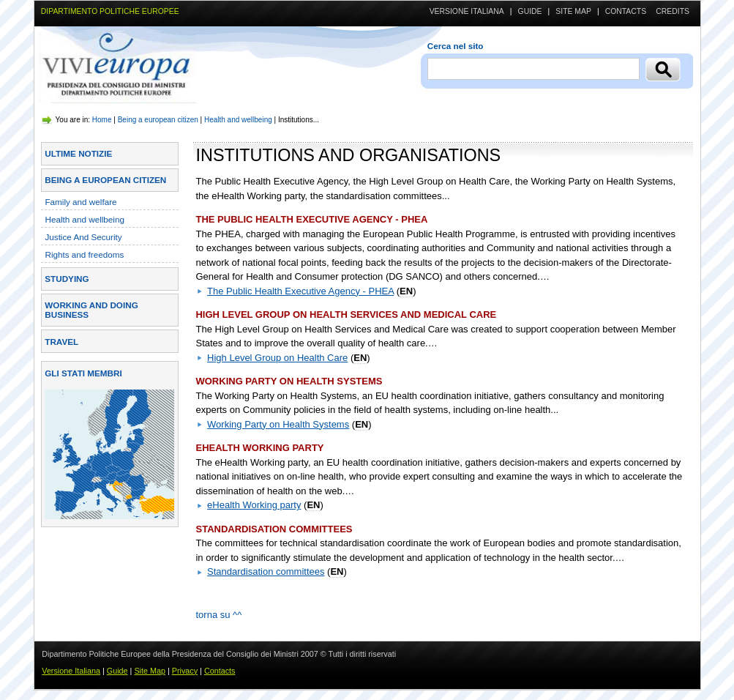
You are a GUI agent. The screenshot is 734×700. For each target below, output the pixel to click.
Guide (530, 11)
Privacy (185, 670)
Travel (61, 341)
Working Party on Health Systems (278, 424)
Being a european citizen (158, 120)
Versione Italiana (467, 11)
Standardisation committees (265, 571)
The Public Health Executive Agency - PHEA (300, 291)
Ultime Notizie (78, 153)
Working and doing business (91, 309)
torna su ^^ (218, 614)
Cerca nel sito (455, 46)
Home (102, 120)
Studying (67, 278)
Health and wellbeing (238, 120)
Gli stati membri (83, 373)
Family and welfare (80, 201)
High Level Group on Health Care (277, 357)
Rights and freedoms (84, 254)
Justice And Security (83, 237)
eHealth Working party (254, 504)
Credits (672, 11)
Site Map (573, 11)
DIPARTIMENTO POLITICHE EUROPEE (110, 11)
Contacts (625, 11)
